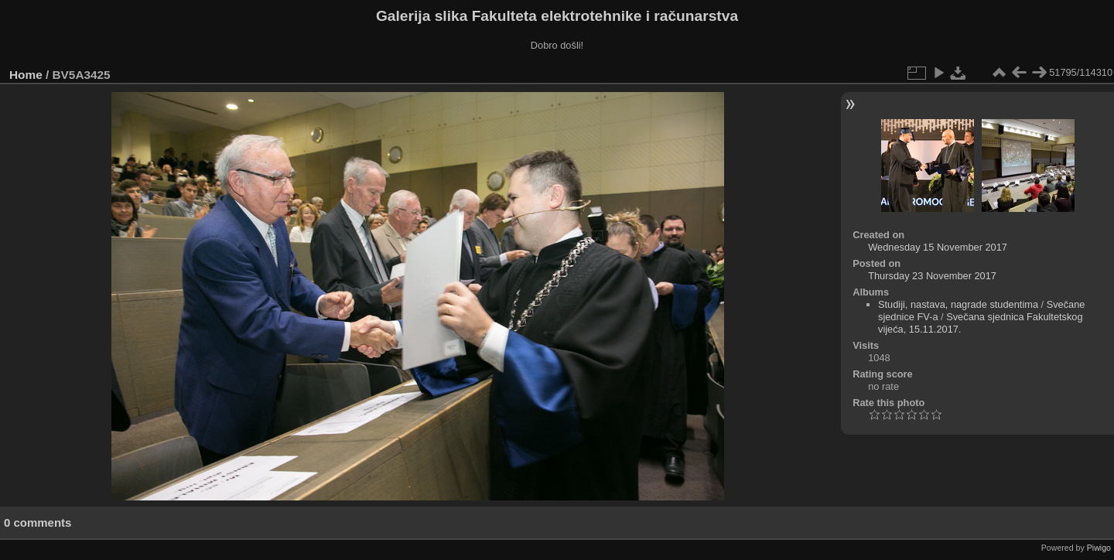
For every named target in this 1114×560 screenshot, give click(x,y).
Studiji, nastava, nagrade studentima (958, 304)
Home (26, 74)
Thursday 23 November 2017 (932, 276)
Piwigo (1099, 547)
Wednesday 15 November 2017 (937, 247)
